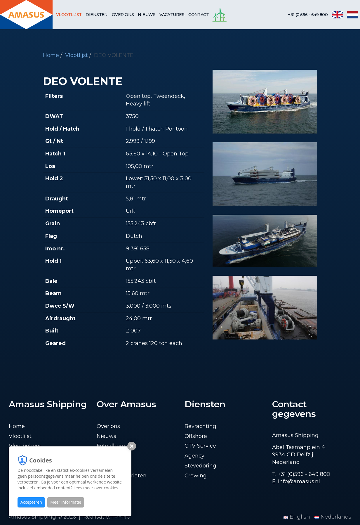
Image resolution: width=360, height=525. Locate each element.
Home (51, 55)
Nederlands (332, 517)
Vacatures (171, 14)
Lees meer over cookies (96, 488)
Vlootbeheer (25, 446)
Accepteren (31, 502)
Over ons (123, 14)
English (298, 517)
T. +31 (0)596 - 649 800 (301, 474)
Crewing (196, 475)
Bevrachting (200, 426)
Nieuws (146, 14)
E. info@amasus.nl (296, 481)
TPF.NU (121, 517)
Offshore (196, 436)
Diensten (97, 14)
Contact (198, 14)
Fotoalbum (111, 446)
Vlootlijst (68, 14)
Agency (194, 456)
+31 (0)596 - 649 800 (308, 14)
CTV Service (200, 446)
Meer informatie (65, 502)
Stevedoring (200, 465)
